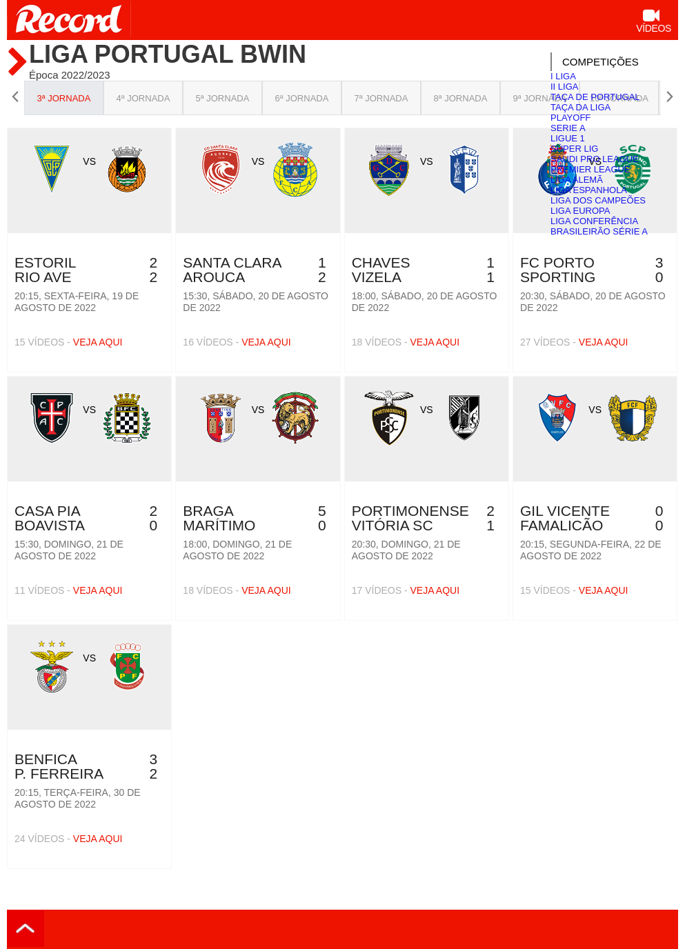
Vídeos (653, 22)
